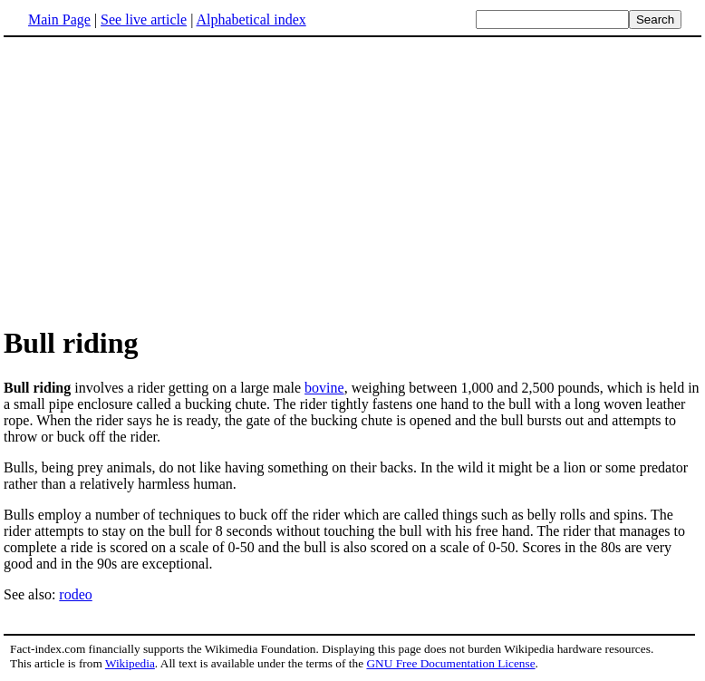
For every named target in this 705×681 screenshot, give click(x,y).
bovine (324, 387)
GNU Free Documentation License (450, 663)
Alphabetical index (250, 19)
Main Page (59, 19)
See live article (144, 19)
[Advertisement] (352, 180)
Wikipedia (130, 663)
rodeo (75, 594)
